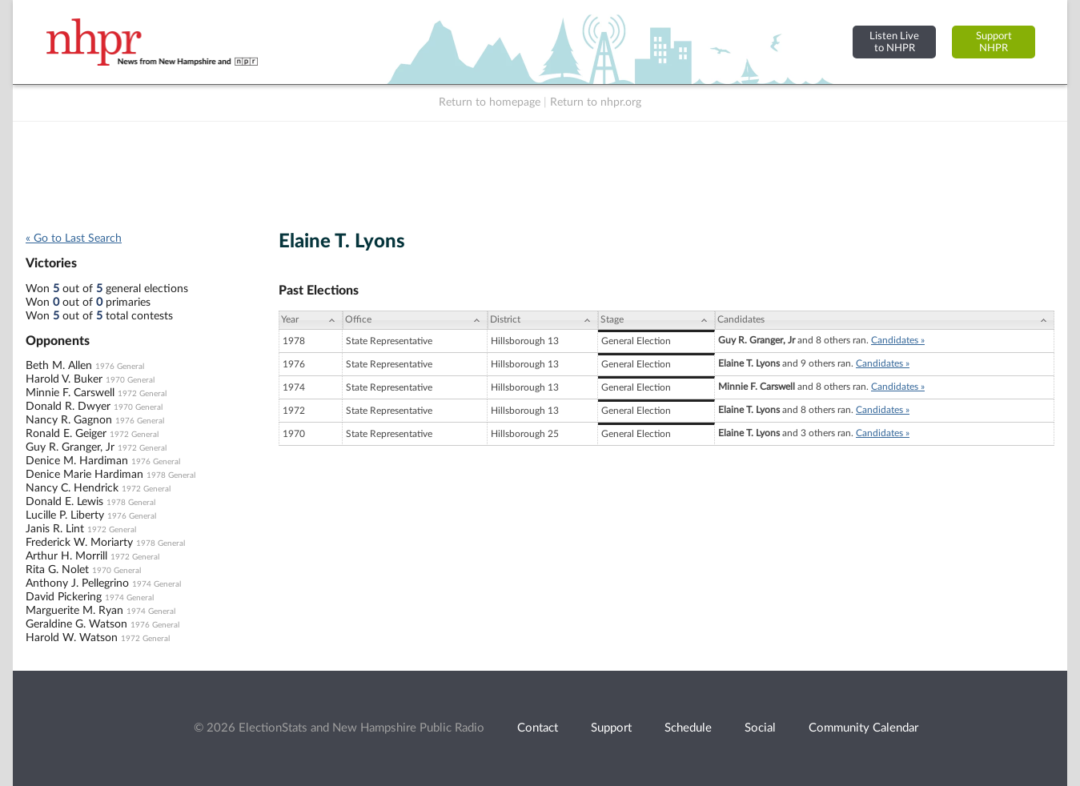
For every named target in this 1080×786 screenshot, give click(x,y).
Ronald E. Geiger (66, 433)
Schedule (688, 728)
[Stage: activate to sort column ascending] (656, 320)
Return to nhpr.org (595, 102)
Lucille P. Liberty (65, 515)
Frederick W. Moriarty (79, 542)
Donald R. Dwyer (68, 406)
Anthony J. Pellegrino (77, 583)
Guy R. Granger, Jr (70, 447)
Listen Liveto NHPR (894, 42)
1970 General (130, 380)
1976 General (119, 367)
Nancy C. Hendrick (72, 488)
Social (760, 728)
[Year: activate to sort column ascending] (311, 320)
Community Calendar (863, 728)
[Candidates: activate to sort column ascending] (884, 320)
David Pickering (64, 597)
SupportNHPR (994, 42)
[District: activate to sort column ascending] (543, 320)
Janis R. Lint (55, 529)
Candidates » (898, 340)
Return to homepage (489, 102)
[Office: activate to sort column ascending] (415, 320)
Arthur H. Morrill (66, 556)
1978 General (171, 475)
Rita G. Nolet (57, 569)
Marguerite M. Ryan (74, 610)
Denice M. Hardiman (77, 461)
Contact (537, 728)
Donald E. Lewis (64, 501)
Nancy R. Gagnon (69, 420)
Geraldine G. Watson (76, 624)
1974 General (156, 584)
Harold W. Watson (72, 638)
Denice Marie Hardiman (84, 474)
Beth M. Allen (59, 365)
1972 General (142, 394)
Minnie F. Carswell (70, 393)
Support (611, 728)
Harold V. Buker (64, 379)
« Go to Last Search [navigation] (74, 238)
